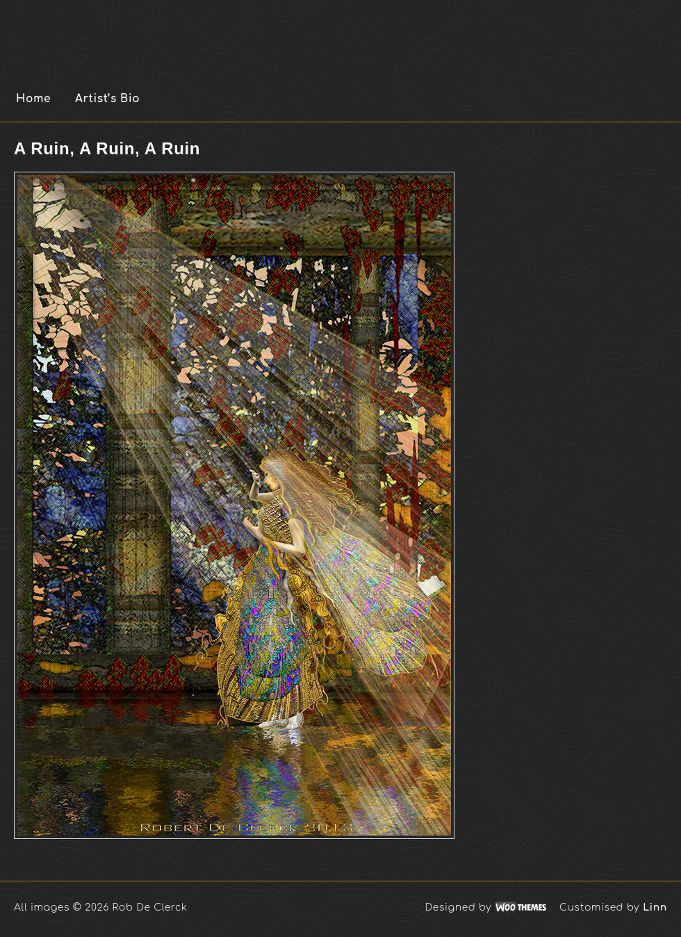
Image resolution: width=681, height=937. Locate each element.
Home (33, 98)
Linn (655, 907)
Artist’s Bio (107, 98)
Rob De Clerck (180, 35)
